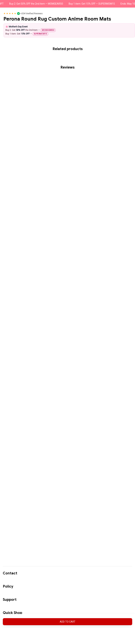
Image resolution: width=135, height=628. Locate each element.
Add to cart (67, 621)
